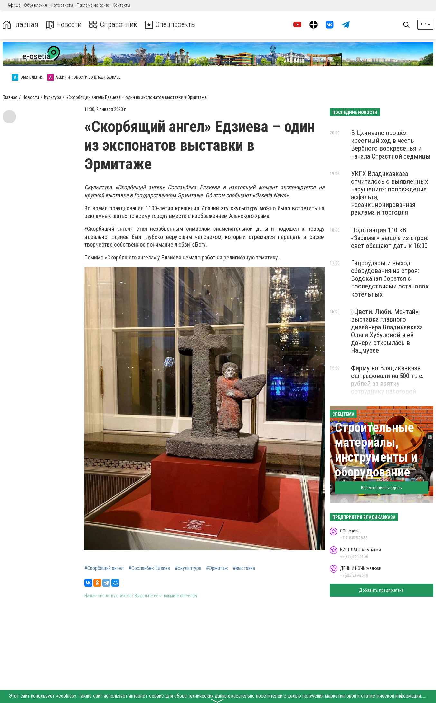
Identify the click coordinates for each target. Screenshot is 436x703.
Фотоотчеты (62, 5)
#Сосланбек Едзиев (149, 568)
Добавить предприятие (381, 590)
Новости (64, 24)
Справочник (114, 24)
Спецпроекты (172, 24)
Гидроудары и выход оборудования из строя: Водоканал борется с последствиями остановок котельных (390, 278)
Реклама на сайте (93, 5)
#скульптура (188, 568)
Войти (425, 24)
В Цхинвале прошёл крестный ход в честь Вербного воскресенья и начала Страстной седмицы (391, 144)
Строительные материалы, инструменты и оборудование (376, 450)
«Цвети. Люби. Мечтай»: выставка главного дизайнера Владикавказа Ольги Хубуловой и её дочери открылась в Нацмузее (387, 331)
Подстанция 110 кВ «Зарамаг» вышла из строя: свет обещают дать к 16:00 (389, 237)
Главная (20, 24)
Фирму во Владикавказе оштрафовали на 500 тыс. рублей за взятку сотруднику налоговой (387, 379)
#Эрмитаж (217, 568)
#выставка (244, 568)
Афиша (14, 5)
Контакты (121, 5)
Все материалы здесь (381, 487)
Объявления (35, 5)
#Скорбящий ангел (104, 568)
